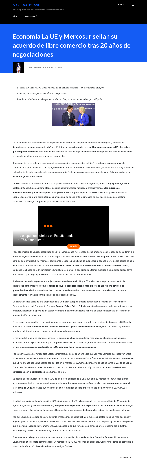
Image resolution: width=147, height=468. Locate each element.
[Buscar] (121, 4)
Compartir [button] (125, 457)
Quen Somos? (31, 16)
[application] (74, 226)
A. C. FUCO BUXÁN (27, 5)
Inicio (15, 16)
